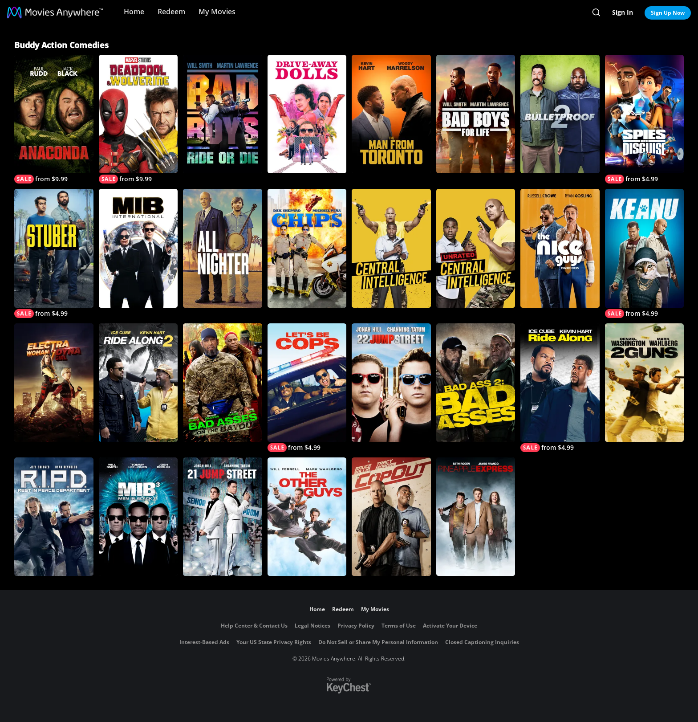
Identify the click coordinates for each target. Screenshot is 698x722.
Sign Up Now (668, 12)
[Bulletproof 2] (560, 114)
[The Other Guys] (307, 516)
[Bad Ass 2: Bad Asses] (475, 382)
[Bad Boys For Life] (475, 114)
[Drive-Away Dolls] (307, 114)
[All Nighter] (222, 248)
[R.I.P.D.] (53, 516)
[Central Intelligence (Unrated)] (475, 248)
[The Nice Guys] (560, 248)
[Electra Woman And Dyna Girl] (53, 382)
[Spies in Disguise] (644, 119)
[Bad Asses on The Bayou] (222, 382)
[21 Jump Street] (222, 516)
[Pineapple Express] (475, 516)
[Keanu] (644, 253)
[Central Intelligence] (391, 248)
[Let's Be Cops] (307, 387)
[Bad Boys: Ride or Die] (222, 114)
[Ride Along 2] (138, 382)
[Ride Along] (560, 387)
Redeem (171, 11)
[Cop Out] (391, 516)
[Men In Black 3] (138, 516)
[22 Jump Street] (391, 382)
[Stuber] (53, 253)
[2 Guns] (644, 382)
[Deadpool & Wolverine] (138, 119)
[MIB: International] (138, 248)
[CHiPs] (307, 248)
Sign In (622, 12)
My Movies (217, 11)
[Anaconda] (53, 119)
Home (134, 11)
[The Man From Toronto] (391, 114)
